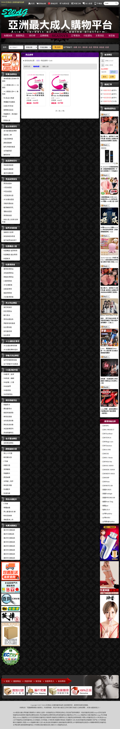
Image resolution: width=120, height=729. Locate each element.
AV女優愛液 (7, 285)
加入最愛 (87, 3)
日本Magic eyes (107, 442)
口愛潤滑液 (7, 281)
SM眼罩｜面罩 (8, 374)
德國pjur (104, 506)
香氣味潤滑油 (7, 277)
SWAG (28, 722)
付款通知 (88, 35)
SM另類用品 (7, 394)
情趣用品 (87, 712)
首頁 (31, 3)
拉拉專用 (6, 335)
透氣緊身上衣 (7, 520)
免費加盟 (64, 3)
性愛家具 (6, 259)
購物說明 (53, 3)
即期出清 (6, 120)
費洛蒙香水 (7, 409)
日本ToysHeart (106, 434)
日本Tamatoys (106, 446)
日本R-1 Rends (107, 458)
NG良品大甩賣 (8, 98)
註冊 (112, 77)
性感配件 (6, 489)
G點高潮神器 (7, 139)
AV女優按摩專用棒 (9, 346)
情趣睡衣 (6, 473)
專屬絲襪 (6, 508)
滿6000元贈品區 (8, 554)
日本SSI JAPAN (107, 466)
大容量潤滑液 (7, 297)
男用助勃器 (7, 215)
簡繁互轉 (76, 3)
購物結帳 (41, 3)
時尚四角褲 (7, 516)
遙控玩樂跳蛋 (7, 173)
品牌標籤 (44, 35)
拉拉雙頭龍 (7, 327)
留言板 (112, 35)
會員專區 (62, 681)
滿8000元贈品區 (8, 558)
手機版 (98, 3)
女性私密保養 (7, 421)
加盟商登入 (49, 681)
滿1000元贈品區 (8, 530)
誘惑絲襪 (6, 477)
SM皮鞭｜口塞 (8, 382)
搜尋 (58, 47)
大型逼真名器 (7, 195)
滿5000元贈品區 (8, 550)
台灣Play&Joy (106, 514)
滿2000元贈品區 (8, 538)
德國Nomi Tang (107, 502)
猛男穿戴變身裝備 (9, 360)
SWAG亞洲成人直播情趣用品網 (12, 3)
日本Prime (105, 482)
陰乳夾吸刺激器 (8, 147)
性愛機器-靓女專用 (9, 255)
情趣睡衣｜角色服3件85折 (10, 115)
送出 (104, 77)
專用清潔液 (7, 417)
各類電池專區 (7, 443)
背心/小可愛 (7, 453)
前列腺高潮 (7, 331)
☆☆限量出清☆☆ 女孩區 (10, 86)
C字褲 (5, 461)
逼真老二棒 (7, 135)
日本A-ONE (106, 450)
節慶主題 (6, 465)
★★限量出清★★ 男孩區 (10, 80)
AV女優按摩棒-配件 (10, 350)
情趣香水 (6, 405)
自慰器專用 (7, 289)
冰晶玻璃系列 (7, 429)
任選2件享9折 (7, 106)
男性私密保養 (7, 425)
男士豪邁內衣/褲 (9, 512)
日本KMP (105, 478)
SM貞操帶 (6, 386)
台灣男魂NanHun (107, 522)
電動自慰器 (7, 211)
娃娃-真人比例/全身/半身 (10, 221)
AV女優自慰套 (8, 199)
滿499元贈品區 (8, 534)
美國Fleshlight (106, 494)
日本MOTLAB (107, 486)
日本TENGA (106, 438)
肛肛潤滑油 (7, 311)
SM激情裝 (6, 390)
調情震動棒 (7, 143)
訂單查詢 (75, 35)
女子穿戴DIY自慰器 (10, 364)
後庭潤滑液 (7, 293)
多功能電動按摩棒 (9, 131)
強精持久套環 (7, 232)
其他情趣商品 (7, 433)
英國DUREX (106, 490)
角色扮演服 (7, 485)
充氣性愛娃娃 (7, 203)
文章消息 (100, 35)
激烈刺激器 (7, 307)
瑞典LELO (105, 510)
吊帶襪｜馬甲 (7, 481)
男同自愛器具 (7, 319)
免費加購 (8, 35)
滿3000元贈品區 (8, 542)
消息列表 (28, 681)
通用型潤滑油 (7, 269)
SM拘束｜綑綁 (8, 378)
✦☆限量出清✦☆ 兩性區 (10, 93)
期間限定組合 (7, 110)
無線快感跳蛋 (7, 169)
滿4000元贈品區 (8, 546)
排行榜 (32, 35)
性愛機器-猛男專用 (9, 251)
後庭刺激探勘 (7, 413)
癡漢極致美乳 (7, 207)
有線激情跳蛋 (7, 165)
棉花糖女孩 (7, 457)
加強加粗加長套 (8, 236)
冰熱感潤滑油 (7, 273)
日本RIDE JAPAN (108, 470)
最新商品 (20, 35)
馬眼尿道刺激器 (8, 323)
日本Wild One (106, 462)
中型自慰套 (7, 191)
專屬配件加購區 (8, 102)
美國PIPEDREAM (108, 498)
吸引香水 (6, 315)
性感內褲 (6, 493)
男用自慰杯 (7, 183)
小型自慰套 (7, 187)
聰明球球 (6, 155)
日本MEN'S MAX (108, 474)
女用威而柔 (7, 151)
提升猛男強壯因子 (9, 240)
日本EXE (105, 454)
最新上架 (45, 66)
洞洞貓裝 (6, 469)
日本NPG (105, 426)
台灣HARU (105, 518)
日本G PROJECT (107, 430)
